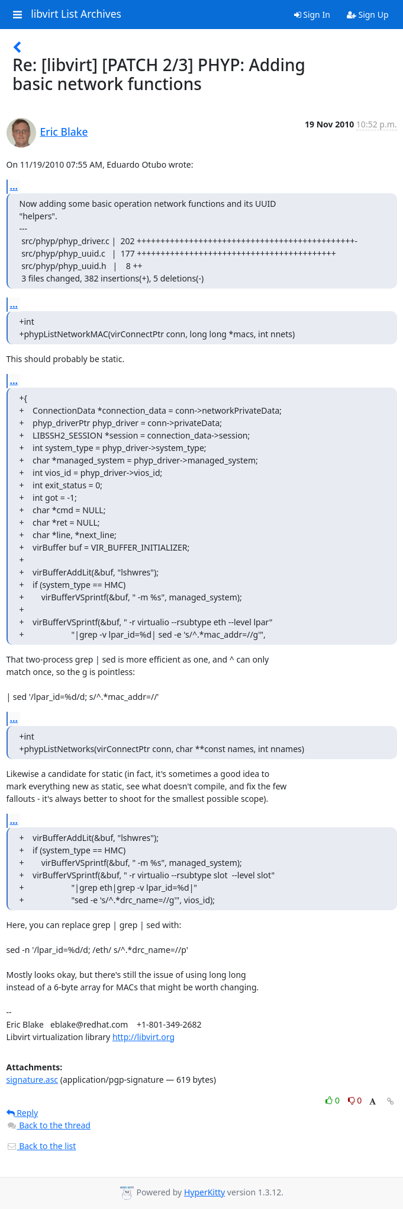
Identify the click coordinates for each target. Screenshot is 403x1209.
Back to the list (41, 1146)
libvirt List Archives (76, 14)
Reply (22, 1112)
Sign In (312, 14)
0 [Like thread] (333, 1100)
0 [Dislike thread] (355, 1100)
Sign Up (368, 14)
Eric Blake (64, 131)
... (14, 186)
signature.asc (33, 1079)
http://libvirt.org (143, 1036)
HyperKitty (204, 1192)
